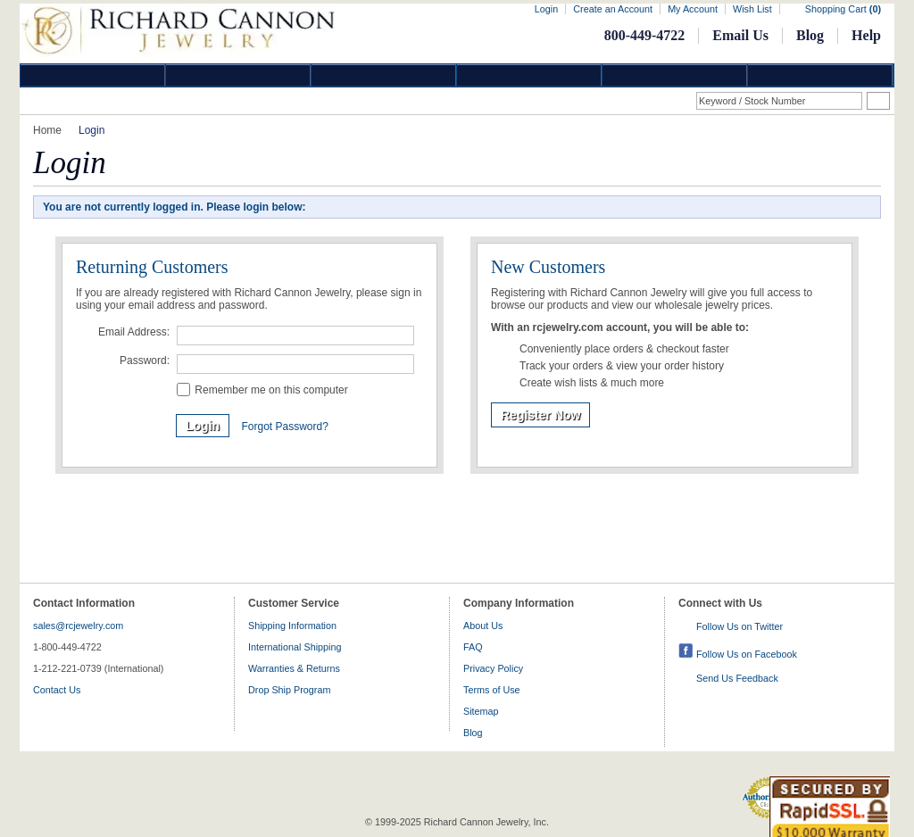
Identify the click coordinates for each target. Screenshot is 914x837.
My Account (693, 9)
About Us (483, 625)
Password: (145, 360)
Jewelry (529, 75)
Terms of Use (491, 689)
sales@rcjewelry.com (78, 625)
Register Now (540, 415)
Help (866, 35)
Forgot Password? (284, 426)
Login (546, 9)
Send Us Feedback (737, 678)
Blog (810, 35)
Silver (384, 75)
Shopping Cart (843, 9)
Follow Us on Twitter (739, 626)
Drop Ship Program (289, 689)
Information (674, 75)
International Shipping (294, 647)
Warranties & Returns (294, 668)
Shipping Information (292, 625)
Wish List (752, 9)
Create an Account (612, 9)
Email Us (740, 35)
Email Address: (134, 332)
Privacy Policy (493, 668)
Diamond (93, 75)
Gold (238, 75)
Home (47, 130)
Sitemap (481, 711)
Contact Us (56, 689)
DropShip (820, 75)
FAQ (473, 647)
